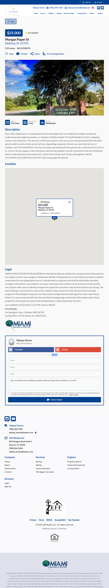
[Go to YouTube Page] (102, 7)
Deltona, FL (12, 43)
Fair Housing (73, 519)
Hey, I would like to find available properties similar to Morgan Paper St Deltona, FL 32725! (54, 384)
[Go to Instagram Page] (98, 7)
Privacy (76, 394)
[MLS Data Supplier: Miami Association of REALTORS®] (54, 566)
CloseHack (61, 528)
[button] (54, 399)
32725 (24, 43)
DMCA (49, 519)
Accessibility (60, 519)
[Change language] (93, 8)
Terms (71, 394)
